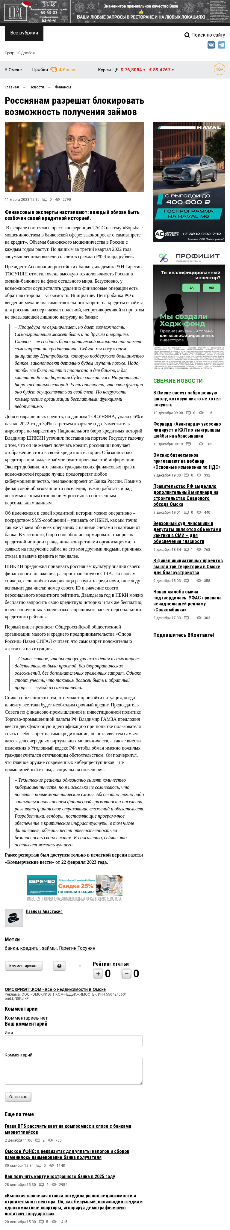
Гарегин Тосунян (77, 948)
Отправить (19, 1097)
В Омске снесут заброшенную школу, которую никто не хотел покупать (187, 399)
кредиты (30, 948)
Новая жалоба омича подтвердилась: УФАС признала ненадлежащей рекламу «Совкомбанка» (187, 601)
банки (11, 948)
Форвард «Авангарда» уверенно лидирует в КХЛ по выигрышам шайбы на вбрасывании (187, 430)
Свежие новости (178, 381)
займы (49, 948)
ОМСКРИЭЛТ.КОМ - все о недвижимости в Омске (55, 989)
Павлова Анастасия (44, 911)
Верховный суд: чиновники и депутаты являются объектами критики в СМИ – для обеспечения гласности (187, 532)
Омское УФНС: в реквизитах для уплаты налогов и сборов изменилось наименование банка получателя (67, 1154)
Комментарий (18, 1055)
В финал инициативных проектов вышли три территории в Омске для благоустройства (188, 566)
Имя (9, 1032)
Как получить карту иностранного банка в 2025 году (60, 1176)
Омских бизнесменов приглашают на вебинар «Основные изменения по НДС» (186, 461)
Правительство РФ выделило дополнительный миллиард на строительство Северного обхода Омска (185, 495)
